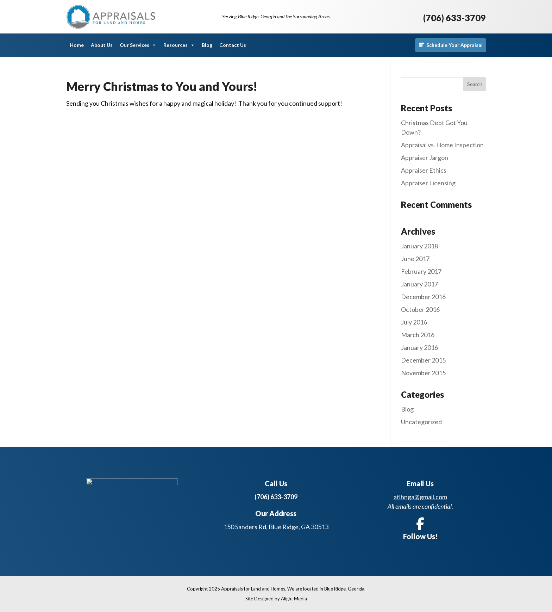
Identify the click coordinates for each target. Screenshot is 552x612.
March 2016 (417, 335)
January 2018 (419, 246)
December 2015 (423, 360)
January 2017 (419, 284)
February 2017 (421, 271)
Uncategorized (421, 422)
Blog (207, 45)
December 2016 (423, 297)
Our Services (138, 45)
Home (77, 45)
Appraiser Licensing (428, 183)
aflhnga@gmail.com (420, 497)
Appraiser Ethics (423, 170)
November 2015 (423, 373)
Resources (179, 45)
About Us (102, 45)
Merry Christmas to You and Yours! (161, 86)
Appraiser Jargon (424, 157)
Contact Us (232, 45)
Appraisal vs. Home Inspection (442, 145)
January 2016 (419, 347)
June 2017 (415, 258)
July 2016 (414, 322)
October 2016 (420, 309)
